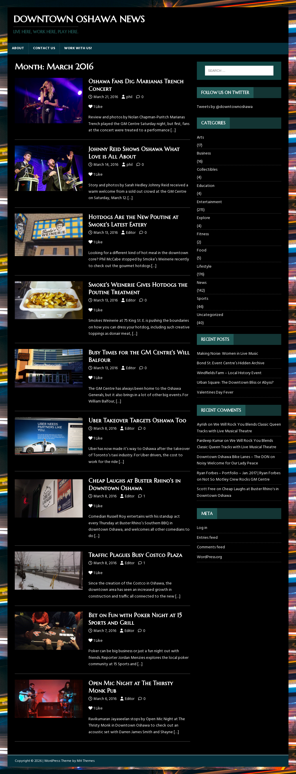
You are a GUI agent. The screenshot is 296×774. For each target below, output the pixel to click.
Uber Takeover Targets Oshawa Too (137, 420)
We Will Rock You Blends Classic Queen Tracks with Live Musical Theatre (239, 427)
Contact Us (44, 48)
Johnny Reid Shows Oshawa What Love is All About (134, 153)
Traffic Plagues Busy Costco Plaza (135, 555)
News (201, 283)
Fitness (203, 234)
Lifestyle (204, 266)
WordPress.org (209, 557)
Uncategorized (210, 315)
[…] (173, 130)
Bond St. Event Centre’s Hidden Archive (230, 363)
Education (205, 186)
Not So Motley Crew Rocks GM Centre (236, 479)
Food (201, 250)
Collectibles (207, 169)
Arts (200, 138)
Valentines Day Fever (215, 392)
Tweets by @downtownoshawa (225, 107)
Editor (131, 233)
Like (95, 107)
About (18, 48)
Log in (202, 528)
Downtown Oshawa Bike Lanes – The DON (233, 457)
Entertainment (209, 202)
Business (204, 153)
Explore (203, 218)
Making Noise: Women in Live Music (227, 353)
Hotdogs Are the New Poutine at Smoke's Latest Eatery (133, 221)
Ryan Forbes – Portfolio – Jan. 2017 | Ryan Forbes (238, 473)
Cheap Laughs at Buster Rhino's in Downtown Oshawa (134, 484)
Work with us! (78, 48)
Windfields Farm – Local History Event (229, 373)
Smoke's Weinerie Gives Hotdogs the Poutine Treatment (137, 288)
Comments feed (211, 547)
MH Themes (86, 761)
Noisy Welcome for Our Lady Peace (227, 463)
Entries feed (207, 537)
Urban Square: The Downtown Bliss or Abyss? (235, 382)
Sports (202, 298)
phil (129, 97)
